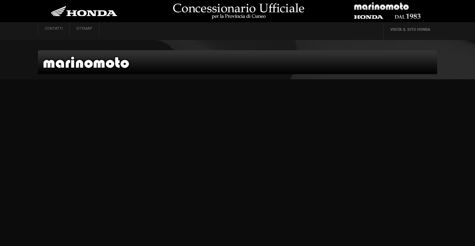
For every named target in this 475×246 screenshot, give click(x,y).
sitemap (84, 28)
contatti (54, 28)
